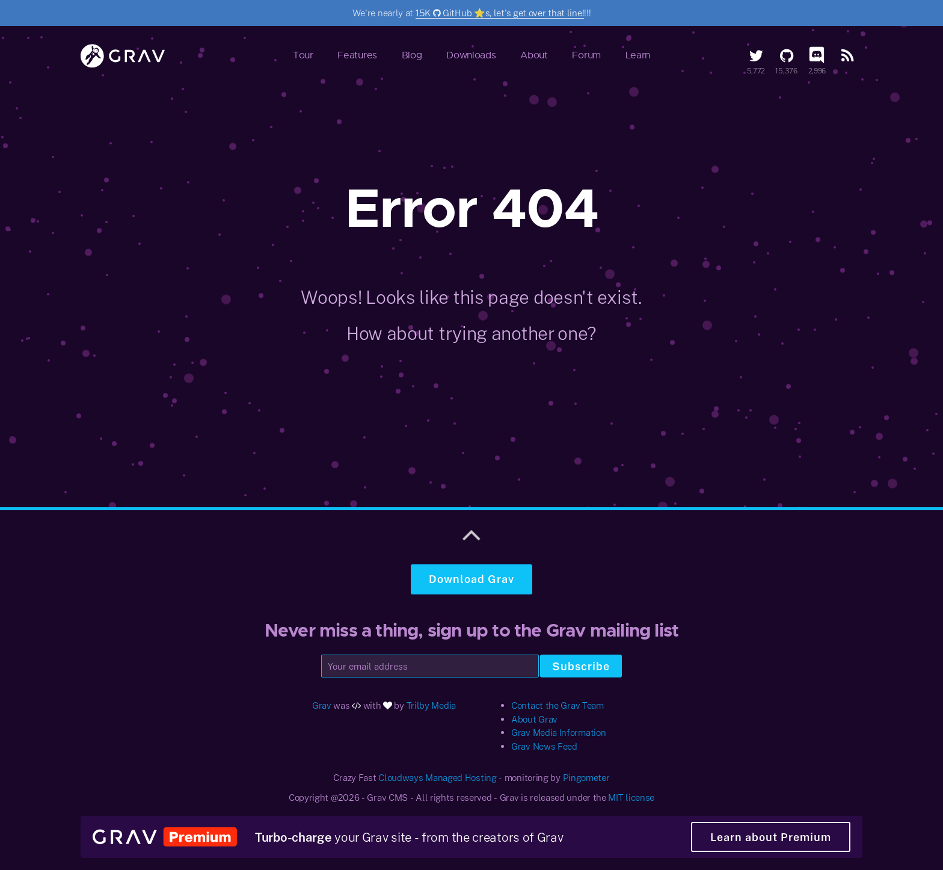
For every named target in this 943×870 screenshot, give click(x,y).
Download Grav (471, 578)
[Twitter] (756, 55)
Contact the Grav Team (557, 705)
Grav (321, 705)
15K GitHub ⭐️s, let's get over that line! (500, 12)
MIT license (631, 797)
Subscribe (581, 666)
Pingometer (586, 777)
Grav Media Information (558, 732)
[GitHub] (787, 55)
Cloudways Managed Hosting (437, 777)
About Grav (534, 719)
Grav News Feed (544, 746)
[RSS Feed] (847, 55)
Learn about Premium (770, 837)
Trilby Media (431, 705)
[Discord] (817, 55)
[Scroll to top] (471, 532)
